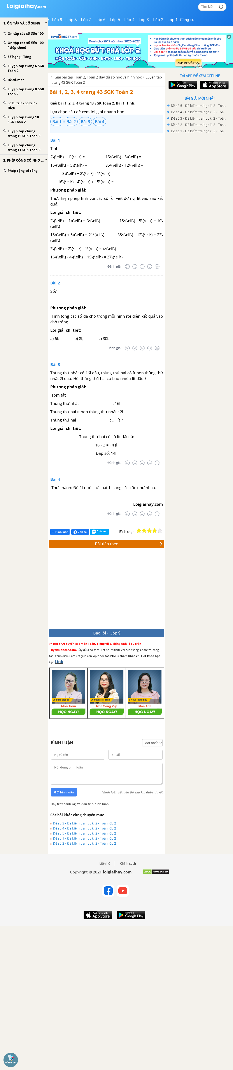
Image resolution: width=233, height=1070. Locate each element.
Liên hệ (104, 863)
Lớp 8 (72, 19)
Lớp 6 (100, 19)
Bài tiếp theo (128, 543)
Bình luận (60, 532)
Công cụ (187, 19)
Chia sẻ (80, 532)
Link (59, 661)
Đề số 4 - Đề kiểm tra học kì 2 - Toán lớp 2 (84, 828)
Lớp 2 (158, 19)
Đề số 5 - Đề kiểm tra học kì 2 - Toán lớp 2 (84, 833)
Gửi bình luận (64, 792)
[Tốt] (149, 266)
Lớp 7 (86, 19)
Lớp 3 (144, 19)
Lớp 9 (57, 19)
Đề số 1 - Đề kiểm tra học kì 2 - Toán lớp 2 (84, 838)
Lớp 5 (115, 19)
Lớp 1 (173, 19)
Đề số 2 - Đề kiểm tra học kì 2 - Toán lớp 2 (84, 843)
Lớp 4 (129, 19)
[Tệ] (135, 266)
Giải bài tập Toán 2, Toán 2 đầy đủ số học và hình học (98, 77)
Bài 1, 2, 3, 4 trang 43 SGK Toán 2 (91, 91)
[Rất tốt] (157, 266)
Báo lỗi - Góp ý (106, 633)
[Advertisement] (113, 589)
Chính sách (128, 863)
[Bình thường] (142, 266)
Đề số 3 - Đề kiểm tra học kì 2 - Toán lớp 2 (84, 823)
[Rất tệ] (127, 266)
